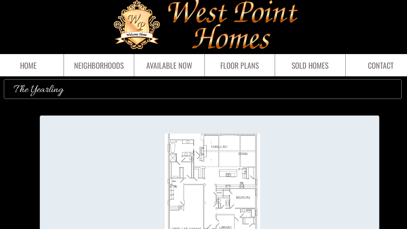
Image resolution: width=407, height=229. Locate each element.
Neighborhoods (99, 65)
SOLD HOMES (310, 65)
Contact (381, 65)
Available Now (169, 65)
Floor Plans (239, 65)
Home (28, 65)
